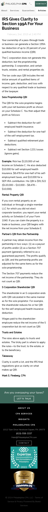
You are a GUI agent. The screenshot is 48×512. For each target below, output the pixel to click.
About (4, 11)
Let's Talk (24, 398)
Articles (42, 11)
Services (14, 11)
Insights (24, 419)
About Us (24, 408)
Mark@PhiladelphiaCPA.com (24, 437)
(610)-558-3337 (24, 433)
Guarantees (28, 11)
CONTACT (24, 443)
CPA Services (24, 414)
